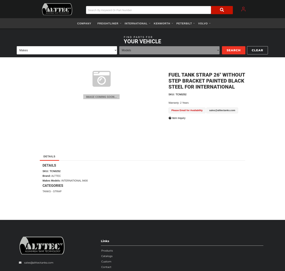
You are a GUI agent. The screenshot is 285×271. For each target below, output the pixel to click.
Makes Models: (52, 180)
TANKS (47, 191)
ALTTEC (56, 175)
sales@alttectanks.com (38, 262)
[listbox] (67, 50)
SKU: (171, 94)
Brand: (47, 175)
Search (234, 50)
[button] (159, 10)
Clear (257, 50)
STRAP (57, 191)
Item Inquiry (178, 118)
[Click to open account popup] (243, 9)
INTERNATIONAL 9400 (74, 180)
